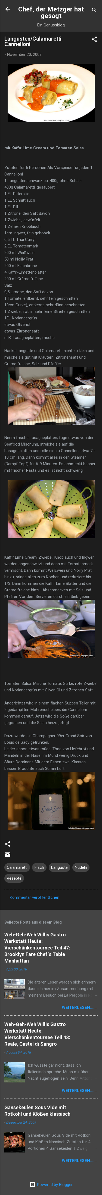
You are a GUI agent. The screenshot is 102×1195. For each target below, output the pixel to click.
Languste (59, 867)
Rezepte (14, 878)
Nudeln (81, 867)
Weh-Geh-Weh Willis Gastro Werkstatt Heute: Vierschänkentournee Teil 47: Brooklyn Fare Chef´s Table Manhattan (37, 948)
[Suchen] (94, 11)
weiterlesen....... (80, 1007)
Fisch (39, 867)
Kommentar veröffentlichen (34, 897)
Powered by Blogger (51, 1184)
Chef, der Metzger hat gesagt (51, 12)
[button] (94, 40)
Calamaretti (17, 867)
